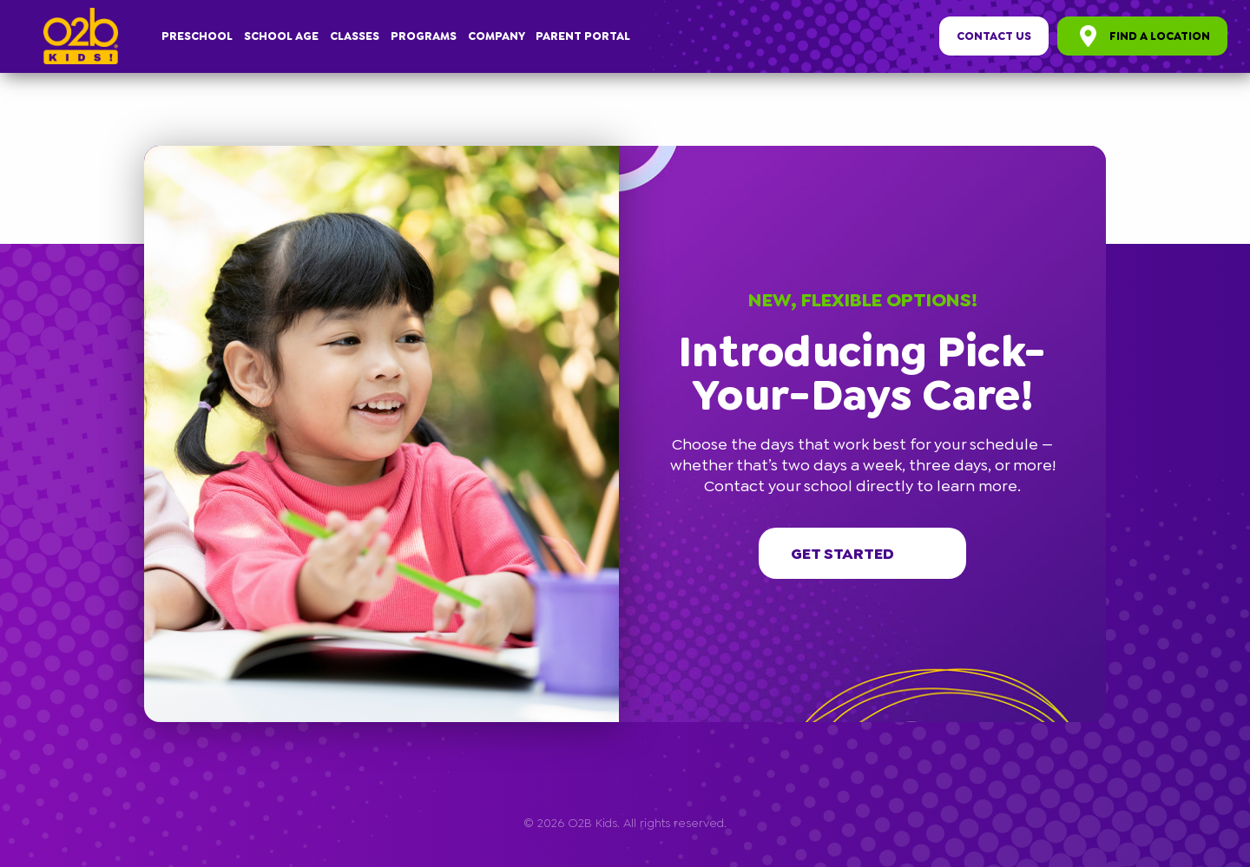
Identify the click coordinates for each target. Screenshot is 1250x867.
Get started (863, 553)
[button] (1098, 153)
